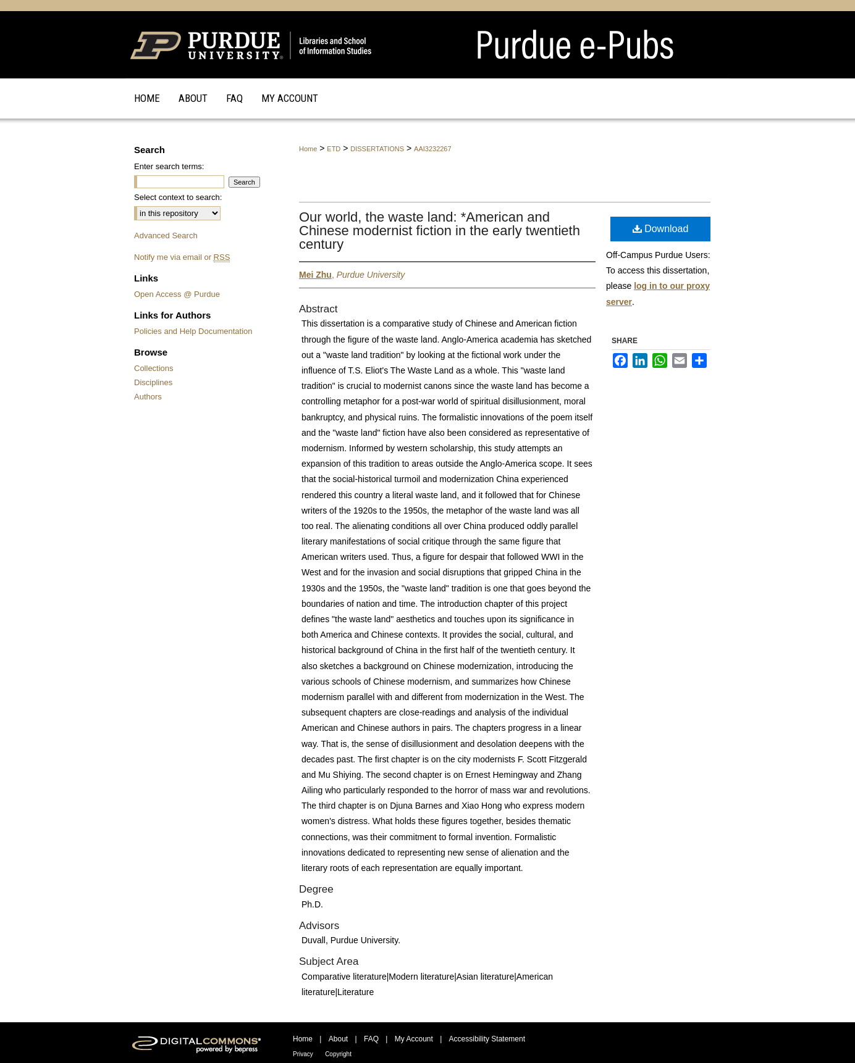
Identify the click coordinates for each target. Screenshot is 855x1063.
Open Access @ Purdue (177, 294)
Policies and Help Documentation (193, 331)
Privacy (303, 1054)
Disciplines (153, 382)
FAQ (371, 1039)
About (338, 1039)
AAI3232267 (433, 148)
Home (308, 148)
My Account (414, 1039)
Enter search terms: (169, 166)
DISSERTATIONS (377, 148)
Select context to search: (178, 197)
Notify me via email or (182, 257)
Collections (154, 368)
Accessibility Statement (487, 1039)
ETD (333, 148)
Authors (148, 396)
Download (661, 228)
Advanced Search (166, 235)
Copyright (338, 1054)
